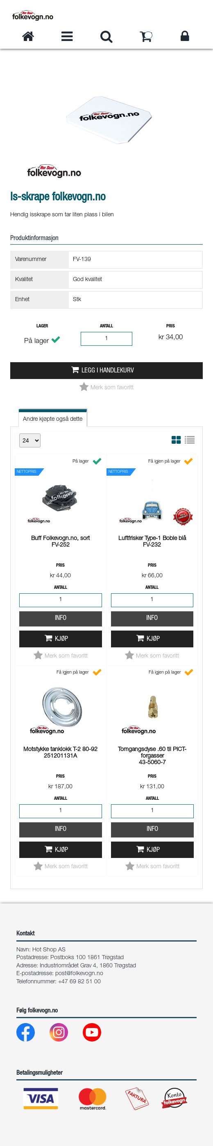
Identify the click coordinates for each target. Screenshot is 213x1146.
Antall (106, 326)
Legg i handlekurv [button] (108, 371)
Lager (42, 326)
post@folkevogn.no (79, 974)
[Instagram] (65, 1034)
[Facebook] (32, 1034)
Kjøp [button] (61, 639)
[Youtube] (98, 1034)
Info (60, 618)
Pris (170, 326)
